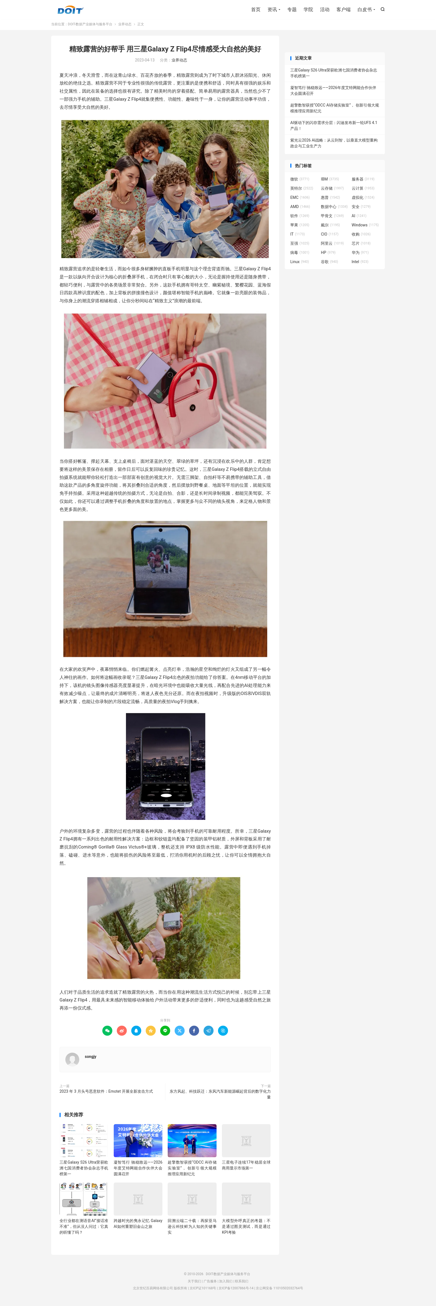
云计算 (363, 190)
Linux (299, 263)
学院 (308, 10)
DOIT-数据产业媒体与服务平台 (70, 10)
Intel (360, 263)
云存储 (332, 190)
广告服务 (210, 1283)
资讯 (272, 10)
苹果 (299, 227)
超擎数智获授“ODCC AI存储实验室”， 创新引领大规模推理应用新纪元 (192, 1170)
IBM (330, 181)
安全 (361, 208)
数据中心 (334, 208)
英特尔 (301, 190)
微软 (299, 181)
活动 (325, 10)
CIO (329, 236)
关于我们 (194, 1283)
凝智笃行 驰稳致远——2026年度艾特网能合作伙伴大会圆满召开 (138, 1170)
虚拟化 (363, 199)
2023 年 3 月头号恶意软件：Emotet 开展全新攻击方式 (106, 1093)
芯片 (361, 245)
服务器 (363, 181)
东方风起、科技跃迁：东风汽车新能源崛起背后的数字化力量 (220, 1096)
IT (297, 236)
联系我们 (241, 1283)
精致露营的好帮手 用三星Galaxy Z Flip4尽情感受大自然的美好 (165, 51)
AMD (300, 208)
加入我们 (225, 1283)
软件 (299, 218)
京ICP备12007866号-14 (236, 1290)
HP (328, 254)
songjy (90, 1058)
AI (359, 218)
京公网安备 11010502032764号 (279, 1290)
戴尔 (330, 227)
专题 (292, 10)
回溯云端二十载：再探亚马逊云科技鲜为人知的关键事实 (192, 1228)
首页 (256, 10)
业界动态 (125, 26)
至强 (299, 245)
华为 (360, 254)
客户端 (343, 10)
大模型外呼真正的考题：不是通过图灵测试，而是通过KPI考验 (246, 1228)
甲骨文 (332, 218)
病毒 (299, 254)
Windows (365, 227)
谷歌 (329, 263)
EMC (300, 199)
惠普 (330, 199)
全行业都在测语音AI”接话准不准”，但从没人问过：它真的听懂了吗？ (84, 1228)
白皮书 (365, 10)
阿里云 (332, 245)
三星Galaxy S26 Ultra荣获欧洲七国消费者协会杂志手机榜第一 (84, 1170)
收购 (361, 236)
